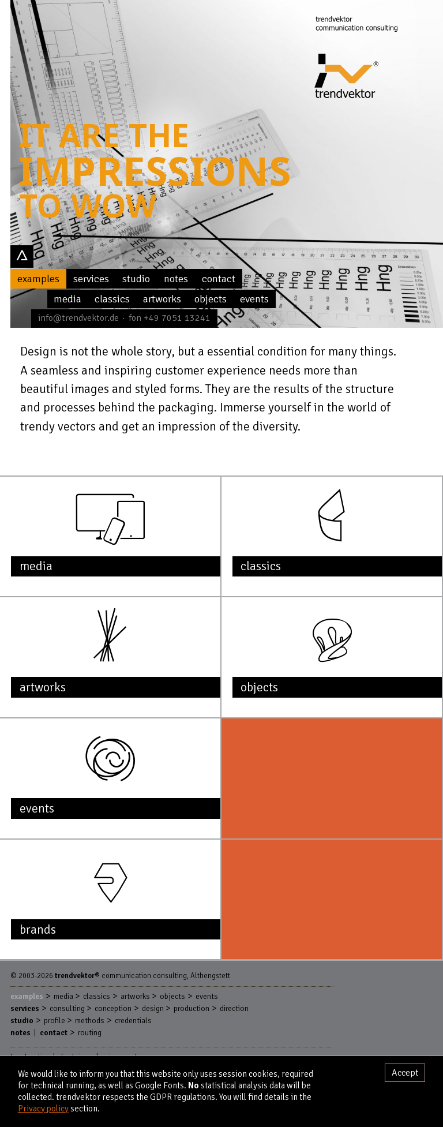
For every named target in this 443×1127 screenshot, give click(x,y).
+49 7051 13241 (177, 318)
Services (24, 1008)
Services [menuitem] (91, 278)
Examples (26, 996)
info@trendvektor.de (78, 318)
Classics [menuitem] (112, 299)
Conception (113, 1008)
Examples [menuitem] (38, 278)
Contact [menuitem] (218, 278)
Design (153, 1008)
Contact (53, 1033)
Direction (234, 1008)
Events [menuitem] (254, 299)
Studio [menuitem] (136, 278)
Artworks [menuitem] (162, 299)
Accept (405, 1073)
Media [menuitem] (67, 299)
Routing (90, 1033)
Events (207, 996)
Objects (172, 996)
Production (191, 1008)
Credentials (133, 1020)
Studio (21, 1020)
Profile (54, 1020)
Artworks (135, 996)
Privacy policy (43, 1108)
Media (63, 996)
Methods (89, 1020)
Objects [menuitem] (210, 299)
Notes (20, 1033)
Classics (96, 996)
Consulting (67, 1008)
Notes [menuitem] (176, 278)
